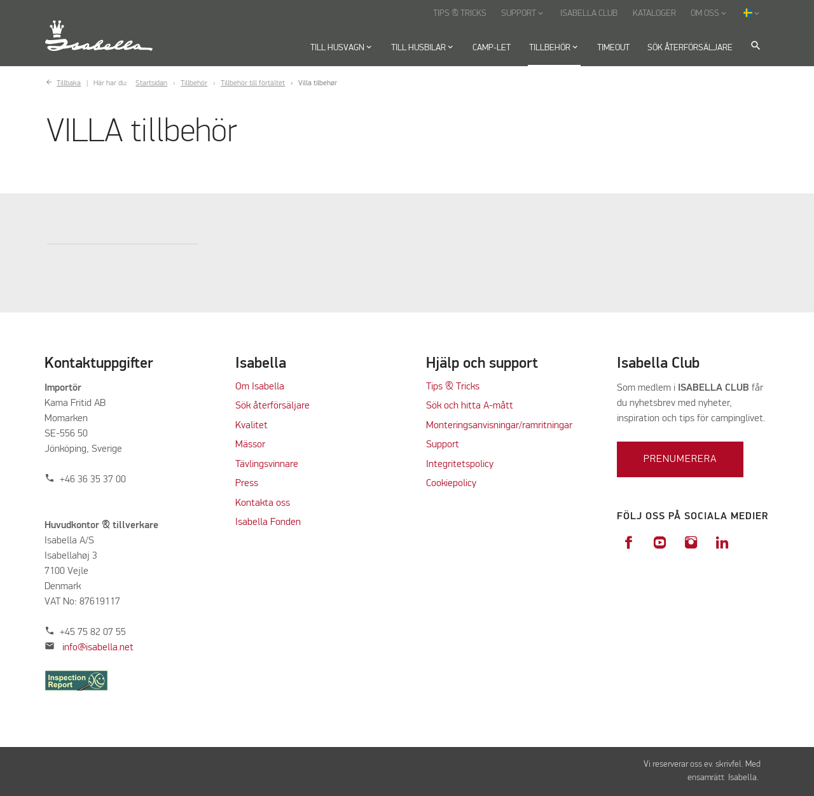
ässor (255, 445)
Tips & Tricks (452, 387)
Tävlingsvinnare (266, 464)
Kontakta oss (262, 503)
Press (246, 483)
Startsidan (151, 83)
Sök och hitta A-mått (469, 406)
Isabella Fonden (268, 522)
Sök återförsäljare (272, 406)
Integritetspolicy (459, 464)
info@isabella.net (98, 648)
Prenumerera (680, 459)
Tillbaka (69, 83)
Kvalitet (251, 426)
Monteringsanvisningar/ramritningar (499, 426)
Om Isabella (259, 387)
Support (442, 445)
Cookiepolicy (451, 483)
